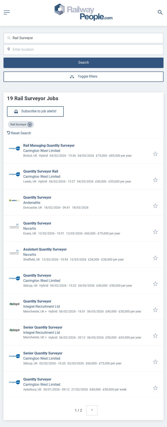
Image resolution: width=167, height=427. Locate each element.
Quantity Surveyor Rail (40, 171)
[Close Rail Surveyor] (29, 124)
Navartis (29, 228)
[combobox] (83, 38)
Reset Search (19, 133)
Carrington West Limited (41, 151)
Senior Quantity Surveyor (42, 327)
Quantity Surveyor (37, 197)
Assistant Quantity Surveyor (45, 249)
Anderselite (31, 203)
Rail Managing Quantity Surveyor (49, 145)
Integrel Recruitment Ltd (41, 306)
